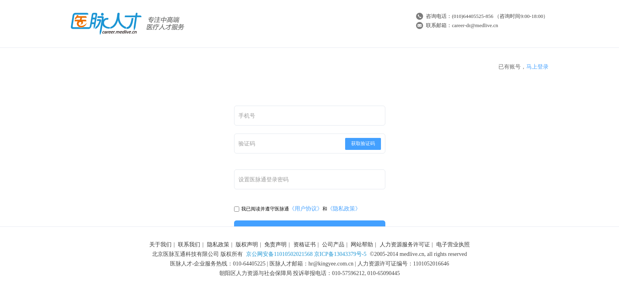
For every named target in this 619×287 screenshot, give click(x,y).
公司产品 (333, 245)
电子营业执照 (453, 245)
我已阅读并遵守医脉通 (261, 209)
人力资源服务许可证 (405, 245)
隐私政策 (218, 245)
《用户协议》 (305, 209)
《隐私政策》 (344, 209)
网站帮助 (362, 245)
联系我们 (189, 245)
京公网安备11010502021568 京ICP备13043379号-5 (306, 254)
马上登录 (537, 67)
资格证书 (304, 245)
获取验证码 (363, 143)
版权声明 (247, 245)
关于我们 (160, 245)
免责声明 (275, 245)
